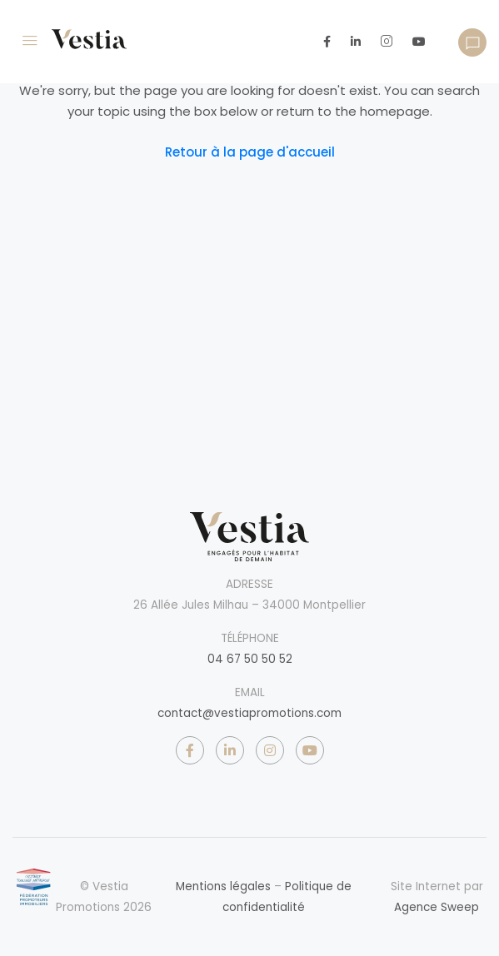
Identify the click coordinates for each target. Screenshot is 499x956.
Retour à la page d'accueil (250, 152)
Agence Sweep (436, 907)
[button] (472, 42)
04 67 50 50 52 (249, 659)
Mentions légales (223, 886)
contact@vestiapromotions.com (249, 713)
